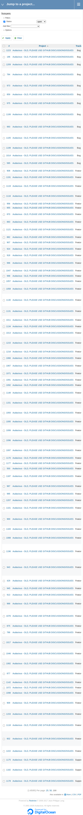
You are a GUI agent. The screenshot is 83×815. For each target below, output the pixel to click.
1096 (8, 440)
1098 (8, 693)
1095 (8, 421)
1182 (8, 770)
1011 (8, 320)
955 (8, 208)
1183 (8, 529)
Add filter (6, 26)
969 (8, 519)
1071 (8, 373)
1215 (8, 343)
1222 (8, 751)
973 (8, 85)
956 (8, 203)
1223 (8, 50)
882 (8, 237)
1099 (8, 430)
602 (8, 738)
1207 (8, 500)
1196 (8, 551)
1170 (8, 458)
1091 (8, 380)
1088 (8, 538)
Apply (7, 38)
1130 (8, 300)
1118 (8, 725)
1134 (8, 326)
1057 (8, 281)
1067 (8, 366)
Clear (19, 38)
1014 (8, 155)
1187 (8, 476)
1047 (8, 270)
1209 (8, 64)
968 (8, 603)
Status (8, 21)
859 (8, 94)
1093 (8, 413)
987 (8, 486)
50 (50, 790)
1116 (8, 196)
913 (8, 595)
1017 (8, 642)
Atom (69, 795)
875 (8, 626)
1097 (8, 450)
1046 (8, 653)
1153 (8, 714)
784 (8, 74)
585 (8, 163)
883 (8, 222)
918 (8, 255)
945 (8, 588)
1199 (8, 148)
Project (42, 46)
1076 (8, 616)
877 (8, 673)
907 (8, 242)
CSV (74, 795)
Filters (7, 18)
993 (8, 127)
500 (8, 468)
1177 (8, 463)
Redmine (32, 801)
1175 (8, 760)
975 (8, 103)
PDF (79, 795)
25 (47, 790)
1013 (8, 333)
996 (8, 263)
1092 (8, 385)
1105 (8, 138)
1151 (8, 403)
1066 (8, 358)
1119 (8, 186)
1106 (8, 114)
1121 (8, 229)
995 (8, 494)
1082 (8, 663)
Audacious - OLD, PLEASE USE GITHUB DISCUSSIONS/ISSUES (43, 50)
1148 (8, 393)
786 (8, 632)
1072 (8, 687)
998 (8, 276)
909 (8, 703)
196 (8, 57)
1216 (8, 351)
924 (8, 249)
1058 (8, 289)
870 (8, 214)
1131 (8, 311)
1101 (8, 508)
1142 (8, 682)
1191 (8, 177)
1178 (8, 781)
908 (8, 171)
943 (8, 567)
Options (8, 30)
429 (8, 581)
